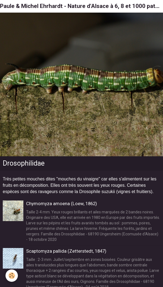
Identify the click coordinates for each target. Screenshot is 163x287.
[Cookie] (11, 275)
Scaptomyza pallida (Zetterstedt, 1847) (66, 251)
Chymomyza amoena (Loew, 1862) (61, 203)
